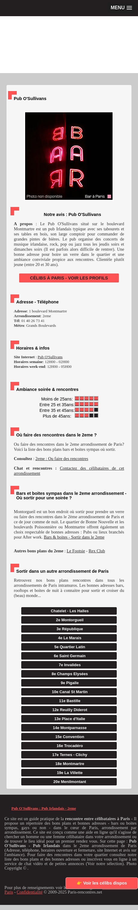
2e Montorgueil (70, 620)
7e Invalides (70, 665)
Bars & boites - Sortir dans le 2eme (74, 537)
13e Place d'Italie (69, 718)
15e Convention (69, 736)
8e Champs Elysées (70, 674)
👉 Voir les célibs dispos (102, 883)
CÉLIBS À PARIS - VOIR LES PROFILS (69, 278)
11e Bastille (69, 701)
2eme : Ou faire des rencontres (61, 458)
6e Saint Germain (70, 656)
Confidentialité (30, 892)
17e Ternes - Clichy (69, 754)
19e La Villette (70, 772)
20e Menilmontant (69, 781)
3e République (70, 629)
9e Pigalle (70, 683)
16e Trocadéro (70, 745)
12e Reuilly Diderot (69, 710)
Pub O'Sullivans (50, 357)
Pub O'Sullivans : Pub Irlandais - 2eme (43, 808)
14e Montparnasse (70, 727)
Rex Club (97, 550)
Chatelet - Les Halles (70, 611)
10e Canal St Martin (70, 692)
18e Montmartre (69, 763)
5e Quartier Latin (69, 647)
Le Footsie (76, 550)
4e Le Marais (69, 638)
